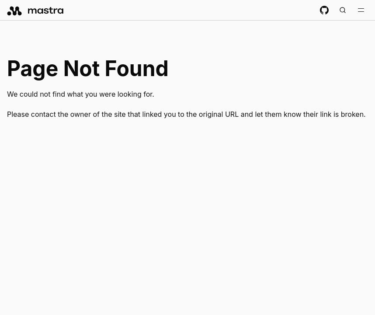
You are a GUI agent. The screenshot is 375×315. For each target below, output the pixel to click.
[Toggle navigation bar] (361, 10)
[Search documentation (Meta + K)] (343, 10)
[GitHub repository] (324, 10)
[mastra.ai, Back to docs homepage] (35, 10)
